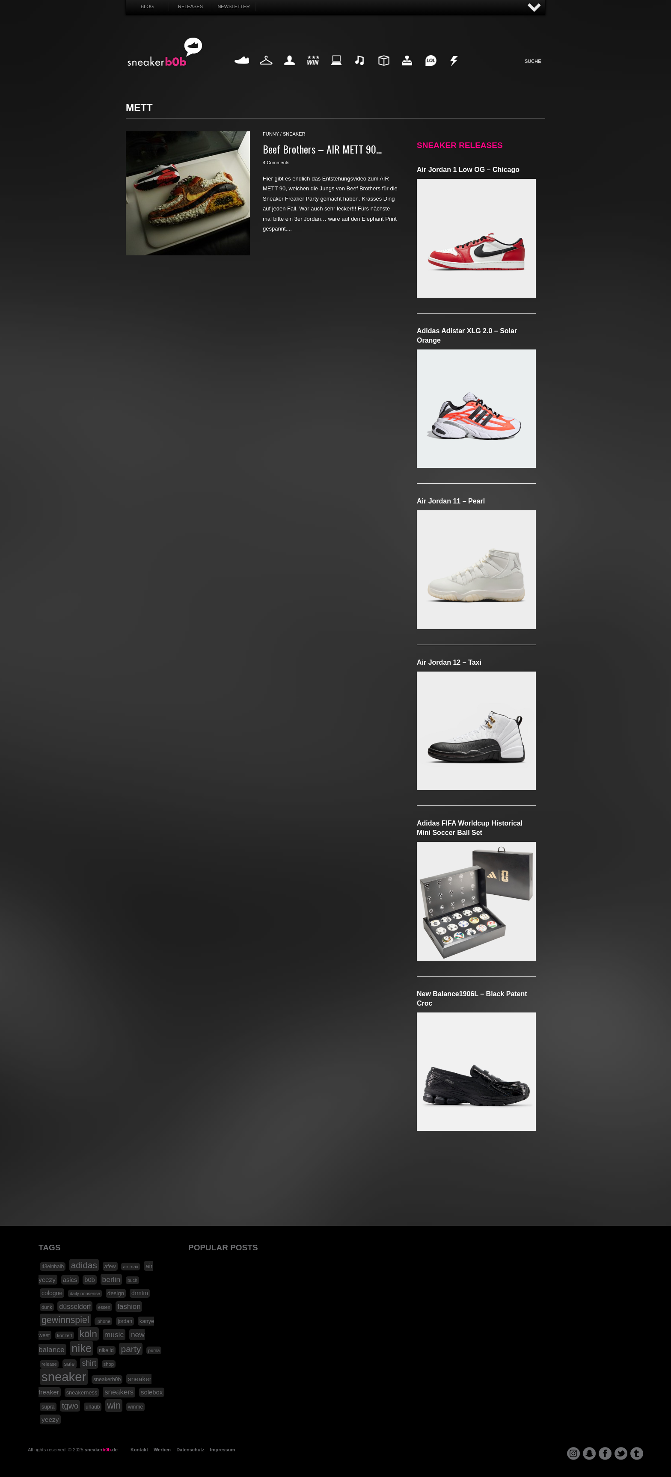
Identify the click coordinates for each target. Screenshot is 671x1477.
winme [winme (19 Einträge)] (135, 1407)
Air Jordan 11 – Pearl (451, 501)
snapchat (589, 1453)
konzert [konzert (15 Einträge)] (64, 1335)
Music (360, 70)
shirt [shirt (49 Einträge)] (89, 1363)
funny (271, 133)
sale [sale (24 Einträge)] (69, 1364)
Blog (147, 6)
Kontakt (139, 1449)
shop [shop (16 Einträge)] (109, 1364)
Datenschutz (190, 1449)
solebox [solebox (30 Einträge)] (152, 1392)
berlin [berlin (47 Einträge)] (111, 1279)
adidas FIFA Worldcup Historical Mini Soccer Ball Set (470, 828)
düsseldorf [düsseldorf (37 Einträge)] (75, 1306)
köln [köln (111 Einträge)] (88, 1334)
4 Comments (276, 162)
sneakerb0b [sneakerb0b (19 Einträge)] (107, 1379)
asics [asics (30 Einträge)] (70, 1279)
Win (313, 70)
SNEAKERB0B (165, 52)
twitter (621, 1453)
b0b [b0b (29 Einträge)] (89, 1279)
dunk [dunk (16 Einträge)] (47, 1307)
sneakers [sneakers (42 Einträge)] (119, 1392)
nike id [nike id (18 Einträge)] (106, 1350)
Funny (430, 70)
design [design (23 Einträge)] (115, 1293)
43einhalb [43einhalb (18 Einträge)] (53, 1267)
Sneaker (242, 70)
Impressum (222, 1449)
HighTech (407, 70)
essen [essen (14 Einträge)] (104, 1307)
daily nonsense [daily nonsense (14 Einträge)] (85, 1293)
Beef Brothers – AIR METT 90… (322, 149)
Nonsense (454, 70)
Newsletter (233, 6)
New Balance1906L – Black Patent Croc (472, 998)
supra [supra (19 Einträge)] (48, 1407)
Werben (162, 1449)
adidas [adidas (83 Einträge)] (84, 1265)
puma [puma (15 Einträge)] (154, 1350)
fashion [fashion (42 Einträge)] (128, 1306)
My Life (289, 70)
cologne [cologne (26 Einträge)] (52, 1293)
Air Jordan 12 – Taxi (449, 662)
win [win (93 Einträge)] (114, 1405)
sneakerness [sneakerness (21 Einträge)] (82, 1392)
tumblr (636, 1453)
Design (383, 70)
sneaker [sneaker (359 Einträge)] (64, 1377)
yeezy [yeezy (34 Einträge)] (50, 1419)
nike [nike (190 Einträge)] (81, 1348)
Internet (336, 70)
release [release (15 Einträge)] (49, 1364)
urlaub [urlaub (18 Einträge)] (93, 1407)
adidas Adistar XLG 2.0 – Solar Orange (467, 335)
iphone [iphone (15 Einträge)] (103, 1321)
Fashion (266, 70)
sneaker (294, 133)
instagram (573, 1453)
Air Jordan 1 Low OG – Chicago (468, 169)
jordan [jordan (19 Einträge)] (125, 1321)
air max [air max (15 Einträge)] (130, 1266)
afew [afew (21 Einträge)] (110, 1266)
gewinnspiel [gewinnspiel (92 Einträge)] (65, 1320)
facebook (605, 1453)
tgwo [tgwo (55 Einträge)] (70, 1405)
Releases (190, 6)
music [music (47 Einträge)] (114, 1334)
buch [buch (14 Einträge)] (132, 1280)
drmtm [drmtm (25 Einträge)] (139, 1293)
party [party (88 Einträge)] (131, 1349)
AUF (534, 8)
